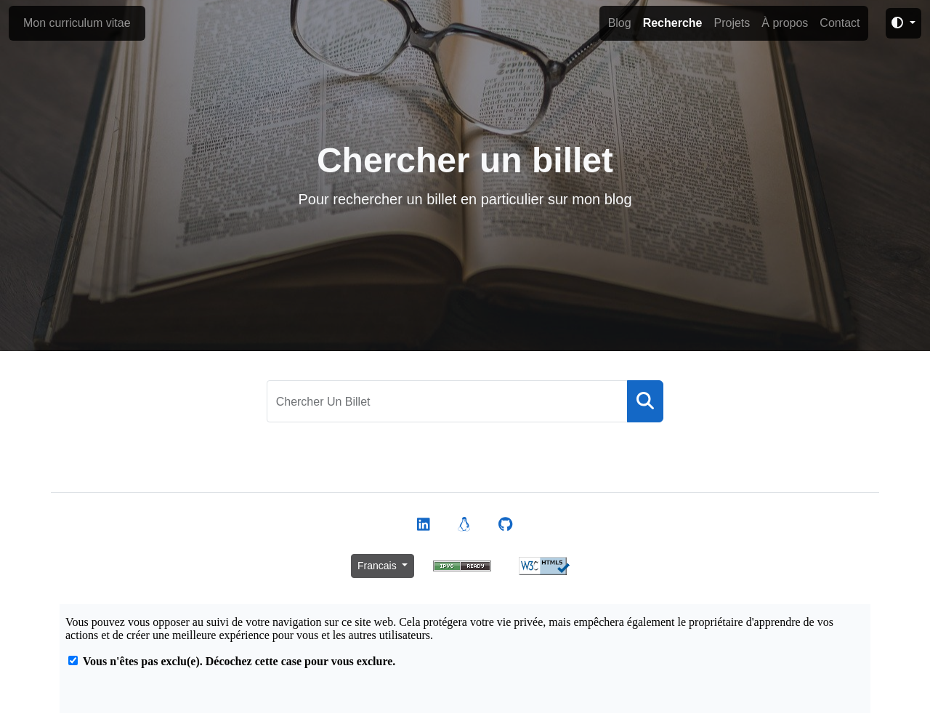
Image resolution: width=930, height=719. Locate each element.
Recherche (673, 23)
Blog (619, 23)
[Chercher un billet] (447, 401)
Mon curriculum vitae (77, 23)
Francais (378, 565)
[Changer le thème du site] (903, 23)
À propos (784, 23)
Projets (731, 23)
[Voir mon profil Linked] (424, 524)
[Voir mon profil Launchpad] (464, 524)
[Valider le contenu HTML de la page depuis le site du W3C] (544, 565)
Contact (840, 23)
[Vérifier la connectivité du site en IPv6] (462, 565)
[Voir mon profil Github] (505, 524)
